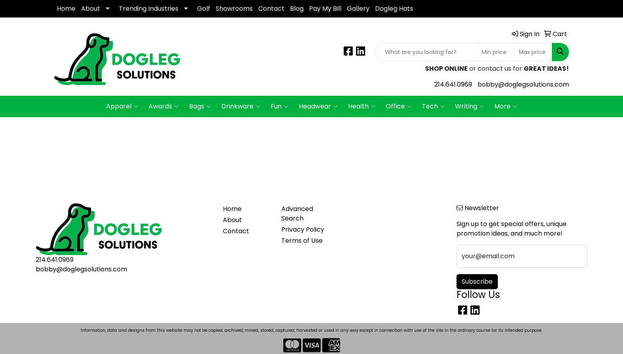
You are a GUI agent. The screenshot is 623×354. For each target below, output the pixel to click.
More (505, 106)
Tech (433, 106)
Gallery (358, 8)
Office (399, 106)
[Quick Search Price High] (533, 52)
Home (66, 8)
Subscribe (477, 281)
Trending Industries (148, 8)
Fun (279, 106)
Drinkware (240, 106)
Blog (297, 8)
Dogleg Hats (394, 8)
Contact (271, 8)
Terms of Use (302, 240)
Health (361, 106)
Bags (200, 106)
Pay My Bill (325, 8)
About (90, 8)
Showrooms (234, 8)
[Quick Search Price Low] (496, 52)
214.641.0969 (453, 84)
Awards (164, 106)
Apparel (122, 106)
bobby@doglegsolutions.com (523, 84)
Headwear (318, 106)
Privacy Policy (302, 229)
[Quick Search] (426, 52)
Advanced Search (297, 213)
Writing (469, 106)
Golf (203, 8)
